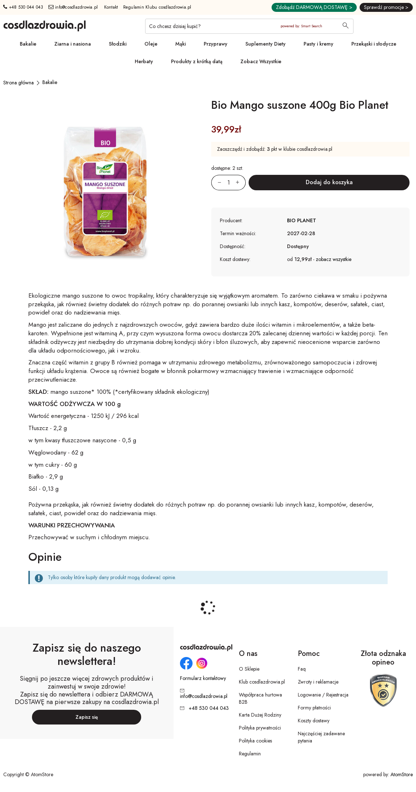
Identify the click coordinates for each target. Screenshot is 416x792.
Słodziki (117, 43)
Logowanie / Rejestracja (323, 694)
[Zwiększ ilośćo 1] (241, 182)
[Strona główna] (18, 82)
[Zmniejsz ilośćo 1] (216, 182)
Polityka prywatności (260, 727)
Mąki (180, 43)
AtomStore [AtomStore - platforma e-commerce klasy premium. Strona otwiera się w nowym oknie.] (401, 774)
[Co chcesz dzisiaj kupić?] (249, 26)
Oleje (150, 43)
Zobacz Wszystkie (260, 61)
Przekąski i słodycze (373, 43)
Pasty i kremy (318, 43)
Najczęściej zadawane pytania (321, 737)
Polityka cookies (255, 740)
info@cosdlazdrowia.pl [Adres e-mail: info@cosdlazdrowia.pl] (73, 7)
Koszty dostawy (313, 720)
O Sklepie (249, 668)
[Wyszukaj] (345, 26)
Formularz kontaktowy (203, 678)
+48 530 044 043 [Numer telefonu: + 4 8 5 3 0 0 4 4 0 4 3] (23, 7)
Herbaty (144, 61)
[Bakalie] (49, 82)
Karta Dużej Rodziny (260, 714)
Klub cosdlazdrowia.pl (262, 681)
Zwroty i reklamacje (318, 681)
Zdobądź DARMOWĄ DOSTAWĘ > (314, 7)
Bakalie (28, 43)
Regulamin (250, 753)
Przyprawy (215, 43)
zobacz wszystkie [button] (333, 259)
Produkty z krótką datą (196, 61)
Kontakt (111, 7)
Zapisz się (86, 717)
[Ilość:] (228, 182)
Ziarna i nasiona (72, 43)
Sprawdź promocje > (386, 7)
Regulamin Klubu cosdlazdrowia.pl (157, 7)
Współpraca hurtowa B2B (260, 698)
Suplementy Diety (265, 43)
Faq (302, 668)
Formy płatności (314, 707)
